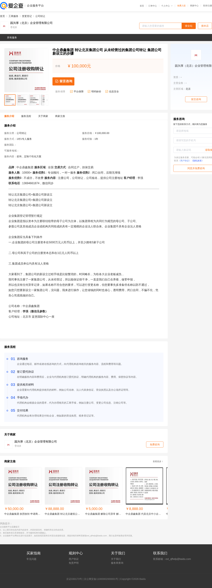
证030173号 (75, 579)
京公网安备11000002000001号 (101, 579)
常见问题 (31, 559)
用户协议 (74, 559)
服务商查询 (117, 562)
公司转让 (40, 16)
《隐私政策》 (197, 160)
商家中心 (194, 6)
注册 (210, 5)
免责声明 (74, 562)
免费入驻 (181, 6)
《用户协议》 (184, 160)
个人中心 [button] (167, 6)
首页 (142, 6)
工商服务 (13, 16)
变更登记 (27, 16)
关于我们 (116, 559)
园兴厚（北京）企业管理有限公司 (31, 23)
